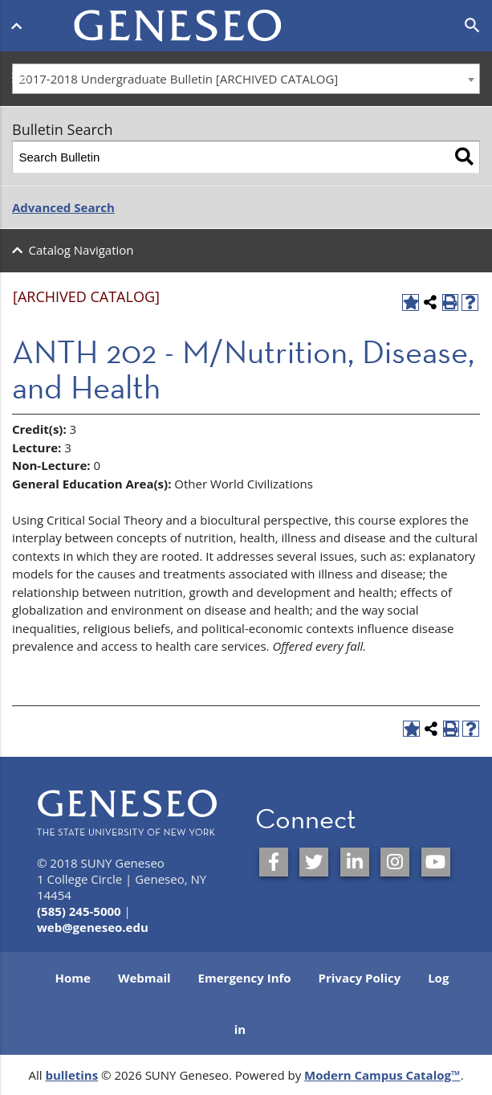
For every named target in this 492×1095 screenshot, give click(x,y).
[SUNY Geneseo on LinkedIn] (354, 862)
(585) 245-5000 (79, 911)
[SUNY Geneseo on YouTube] (435, 862)
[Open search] (472, 25)
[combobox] (246, 78)
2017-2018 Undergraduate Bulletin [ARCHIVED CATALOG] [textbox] (179, 79)
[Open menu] (20, 22)
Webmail (144, 978)
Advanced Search (63, 207)
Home (73, 978)
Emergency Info (244, 978)
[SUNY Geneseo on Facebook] (273, 862)
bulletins (71, 1075)
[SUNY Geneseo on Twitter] (313, 862)
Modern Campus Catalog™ (382, 1075)
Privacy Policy (360, 978)
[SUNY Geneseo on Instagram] (394, 862)
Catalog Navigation (81, 250)
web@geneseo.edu (92, 927)
